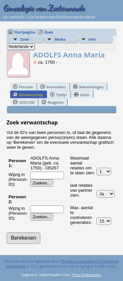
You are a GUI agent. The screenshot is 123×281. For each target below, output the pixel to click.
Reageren (53, 102)
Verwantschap (28, 94)
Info (92, 39)
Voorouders (53, 86)
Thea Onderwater (86, 274)
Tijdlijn (58, 94)
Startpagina (24, 32)
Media (60, 39)
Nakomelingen (88, 86)
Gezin (82, 94)
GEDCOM (23, 102)
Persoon (23, 86)
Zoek (48, 32)
